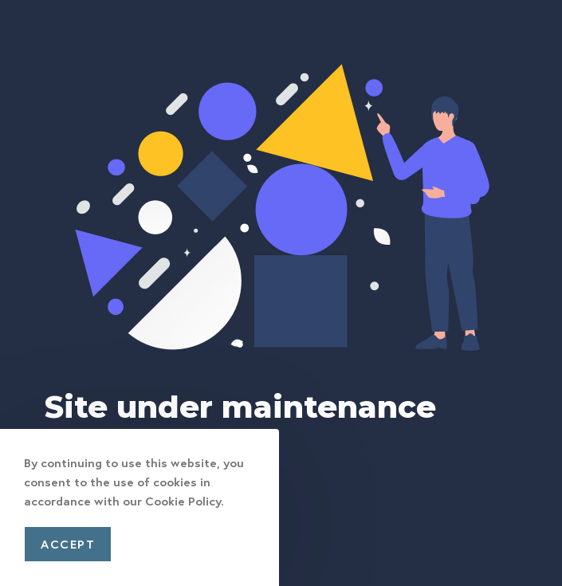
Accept (68, 544)
